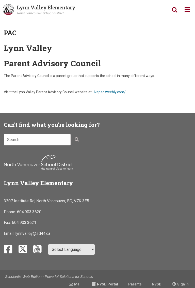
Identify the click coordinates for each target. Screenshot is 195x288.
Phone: (10, 211)
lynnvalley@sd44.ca (32, 233)
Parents (135, 284)
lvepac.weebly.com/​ (110, 92)
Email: (9, 233)
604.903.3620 (29, 211)
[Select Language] (71, 249)
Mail (78, 284)
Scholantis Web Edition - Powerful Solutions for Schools (49, 277)
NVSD (156, 284)
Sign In (183, 284)
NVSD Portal (107, 284)
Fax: (8, 222)
